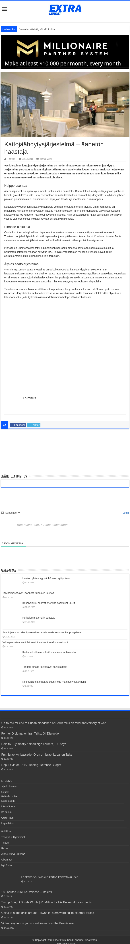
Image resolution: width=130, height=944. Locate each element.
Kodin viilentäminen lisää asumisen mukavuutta (49, 652)
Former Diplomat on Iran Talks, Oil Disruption (30, 733)
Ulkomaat (6, 859)
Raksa (5, 848)
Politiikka (6, 831)
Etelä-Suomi (8, 800)
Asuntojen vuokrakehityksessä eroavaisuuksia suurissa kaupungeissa (42, 632)
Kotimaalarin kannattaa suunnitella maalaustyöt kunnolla (54, 681)
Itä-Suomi (6, 812)
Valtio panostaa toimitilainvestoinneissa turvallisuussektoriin (36, 642)
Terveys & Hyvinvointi (13, 837)
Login (125, 512)
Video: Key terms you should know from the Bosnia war (37, 923)
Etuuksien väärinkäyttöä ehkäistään (37, 29)
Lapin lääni (7, 823)
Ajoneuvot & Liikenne (13, 854)
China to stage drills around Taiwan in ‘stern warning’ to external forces (47, 912)
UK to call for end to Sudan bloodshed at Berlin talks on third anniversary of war (53, 723)
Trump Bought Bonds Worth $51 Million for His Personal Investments (46, 902)
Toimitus (12, 159)
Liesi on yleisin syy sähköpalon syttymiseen (46, 578)
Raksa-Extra (46, 159)
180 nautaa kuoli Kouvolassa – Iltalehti (26, 892)
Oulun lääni (7, 817)
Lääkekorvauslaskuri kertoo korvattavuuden (50, 877)
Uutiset (5, 792)
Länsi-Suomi (8, 806)
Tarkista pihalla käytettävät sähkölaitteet (44, 666)
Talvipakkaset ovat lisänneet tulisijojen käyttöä (28, 593)
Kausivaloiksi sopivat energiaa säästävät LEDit (48, 603)
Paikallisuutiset (9, 796)
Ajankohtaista (8, 786)
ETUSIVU (6, 780)
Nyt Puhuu (7, 865)
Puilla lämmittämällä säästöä (38, 617)
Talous (5, 842)
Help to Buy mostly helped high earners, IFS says (33, 744)
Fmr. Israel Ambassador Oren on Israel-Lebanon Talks (36, 754)
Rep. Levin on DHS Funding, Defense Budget (31, 764)
